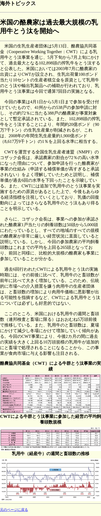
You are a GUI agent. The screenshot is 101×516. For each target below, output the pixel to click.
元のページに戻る (14, 509)
